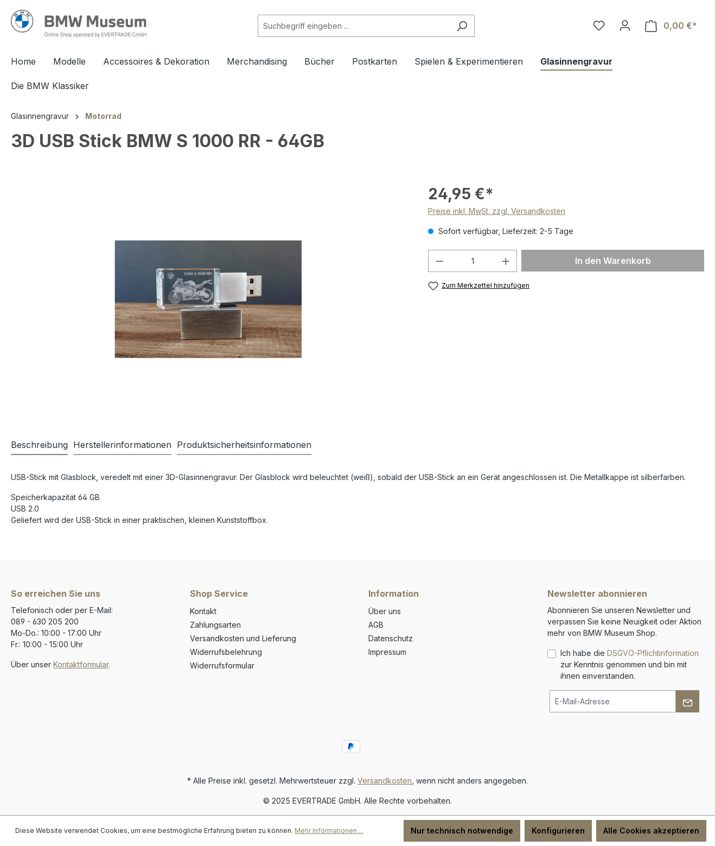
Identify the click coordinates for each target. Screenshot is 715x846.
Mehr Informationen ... (329, 830)
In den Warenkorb (613, 260)
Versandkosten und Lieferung (243, 638)
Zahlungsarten (215, 624)
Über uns (384, 611)
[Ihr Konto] (625, 25)
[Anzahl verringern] (439, 261)
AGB (376, 624)
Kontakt (203, 611)
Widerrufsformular (222, 665)
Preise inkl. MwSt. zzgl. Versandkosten (496, 211)
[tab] (39, 445)
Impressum (387, 651)
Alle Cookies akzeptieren (651, 830)
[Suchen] (462, 26)
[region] (208, 299)
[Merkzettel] (599, 25)
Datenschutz (390, 638)
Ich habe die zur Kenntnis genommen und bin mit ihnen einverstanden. (629, 664)
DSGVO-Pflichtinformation (653, 653)
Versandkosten (384, 780)
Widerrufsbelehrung (226, 651)
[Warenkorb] (671, 26)
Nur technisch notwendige (462, 830)
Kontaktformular (80, 664)
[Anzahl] (472, 261)
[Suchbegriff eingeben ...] (354, 26)
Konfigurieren (558, 830)
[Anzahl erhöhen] (506, 261)
